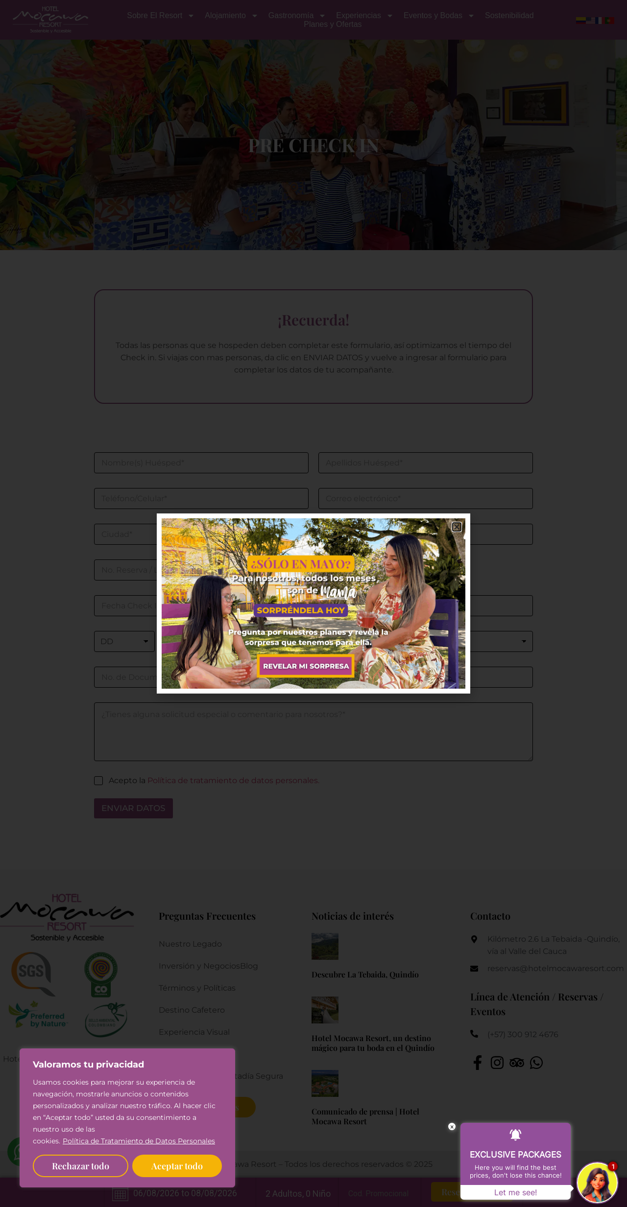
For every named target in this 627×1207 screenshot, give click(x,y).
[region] (127, 1117)
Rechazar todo (80, 1166)
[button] (456, 527)
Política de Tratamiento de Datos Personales (139, 1141)
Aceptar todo (177, 1166)
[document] (313, 603)
